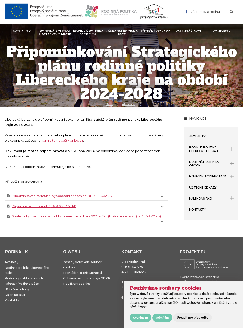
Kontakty (221, 31)
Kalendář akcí (188, 31)
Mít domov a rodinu (203, 12)
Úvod (109, 104)
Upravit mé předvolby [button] (192, 317)
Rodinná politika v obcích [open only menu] (211, 163)
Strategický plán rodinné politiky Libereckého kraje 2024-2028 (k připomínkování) (86, 216)
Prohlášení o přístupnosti (82, 272)
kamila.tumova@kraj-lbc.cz (62, 140)
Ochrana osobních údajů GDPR (86, 278)
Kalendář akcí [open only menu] (211, 199)
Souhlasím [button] (140, 317)
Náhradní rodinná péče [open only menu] (211, 176)
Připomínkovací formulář (44, 206)
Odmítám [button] (162, 317)
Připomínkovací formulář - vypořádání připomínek (62, 196)
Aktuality (22, 31)
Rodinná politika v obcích (88, 32)
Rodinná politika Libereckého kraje (55, 32)
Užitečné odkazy (155, 31)
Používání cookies (77, 283)
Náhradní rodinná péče (121, 32)
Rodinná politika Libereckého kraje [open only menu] (211, 149)
